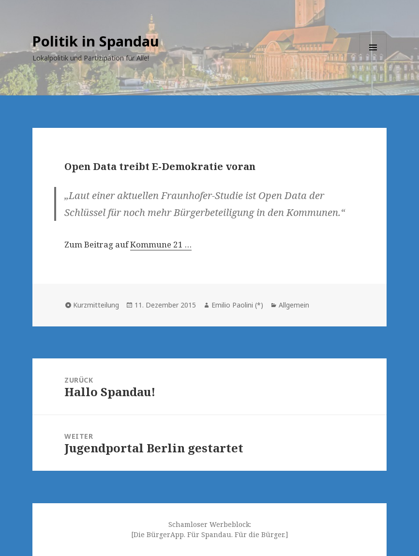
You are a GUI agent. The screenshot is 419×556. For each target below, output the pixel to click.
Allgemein (294, 304)
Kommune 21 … (161, 244)
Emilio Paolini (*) (237, 304)
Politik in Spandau (95, 40)
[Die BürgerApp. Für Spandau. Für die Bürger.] (209, 534)
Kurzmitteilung (96, 304)
